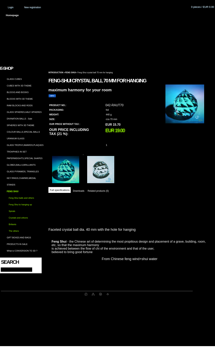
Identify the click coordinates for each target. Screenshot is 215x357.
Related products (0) (98, 191)
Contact (161, 15)
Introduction (55, 72)
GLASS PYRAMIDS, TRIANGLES (23, 171)
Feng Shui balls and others (21, 198)
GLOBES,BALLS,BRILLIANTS (21, 165)
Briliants (12, 224)
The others (14, 231)
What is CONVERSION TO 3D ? (22, 251)
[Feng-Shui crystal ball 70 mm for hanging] (185, 107)
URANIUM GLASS (15, 138)
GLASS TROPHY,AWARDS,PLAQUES (25, 145)
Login (10, 7)
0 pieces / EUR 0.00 (202, 6)
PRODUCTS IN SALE (17, 244)
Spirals (12, 211)
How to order (139, 15)
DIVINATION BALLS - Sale (19, 119)
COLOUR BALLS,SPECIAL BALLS (23, 132)
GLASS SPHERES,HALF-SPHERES (24, 112)
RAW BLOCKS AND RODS (20, 105)
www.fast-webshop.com (43, 294)
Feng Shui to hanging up (20, 204)
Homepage (12, 15)
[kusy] (111, 145)
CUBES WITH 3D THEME (19, 85)
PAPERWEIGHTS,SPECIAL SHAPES (24, 158)
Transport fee (114, 15)
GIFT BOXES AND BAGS (19, 237)
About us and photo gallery (44, 15)
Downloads (78, 191)
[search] (35, 269)
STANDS (11, 185)
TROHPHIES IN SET (17, 152)
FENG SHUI (12, 191)
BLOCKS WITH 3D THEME (20, 99)
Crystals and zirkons (18, 218)
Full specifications (60, 190)
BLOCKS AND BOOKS (17, 92)
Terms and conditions (84, 15)
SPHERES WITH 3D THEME (20, 125)
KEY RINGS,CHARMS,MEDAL (21, 178)
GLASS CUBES (14, 79)
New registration (32, 7)
